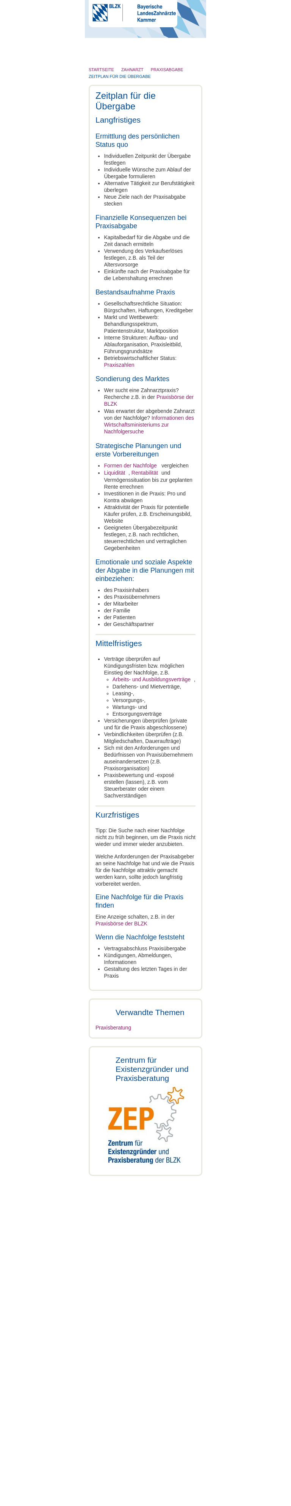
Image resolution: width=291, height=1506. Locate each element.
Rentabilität (149, 471)
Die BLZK (105, 59)
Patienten (105, 103)
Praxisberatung (113, 1124)
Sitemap (177, 1492)
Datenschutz (106, 1492)
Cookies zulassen (237, 841)
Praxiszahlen (119, 365)
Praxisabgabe (111, 1029)
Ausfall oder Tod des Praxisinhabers (140, 1078)
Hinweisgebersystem (144, 1492)
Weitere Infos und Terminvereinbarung (145, 1296)
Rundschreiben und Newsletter (167, 1485)
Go (189, 41)
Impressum (120, 1485)
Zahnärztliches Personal (122, 88)
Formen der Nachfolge (130, 464)
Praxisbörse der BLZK (121, 928)
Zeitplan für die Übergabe (125, 1046)
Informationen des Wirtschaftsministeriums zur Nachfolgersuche (149, 424)
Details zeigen (247, 818)
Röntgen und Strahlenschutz (127, 118)
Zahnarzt (104, 73)
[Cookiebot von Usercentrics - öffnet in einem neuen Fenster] (249, 661)
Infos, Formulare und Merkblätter (138, 1426)
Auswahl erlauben (145, 841)
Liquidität (114, 471)
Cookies (101, 1498)
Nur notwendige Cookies (53, 841)
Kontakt (96, 1485)
